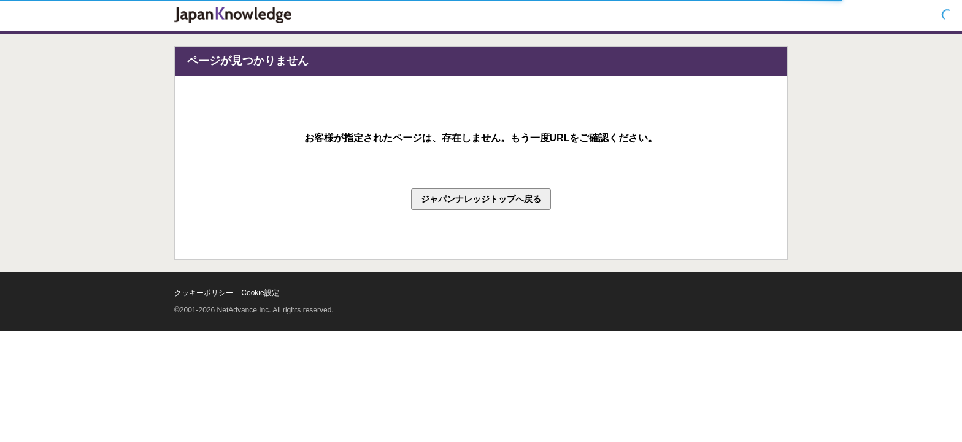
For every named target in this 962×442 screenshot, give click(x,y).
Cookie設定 (260, 293)
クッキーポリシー (203, 293)
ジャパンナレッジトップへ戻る (481, 199)
